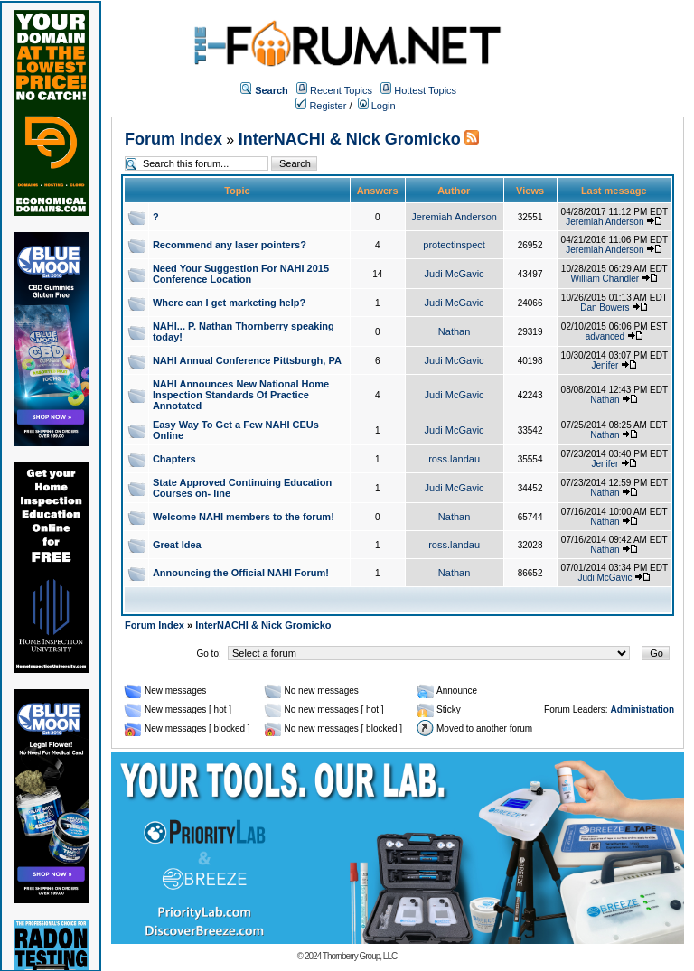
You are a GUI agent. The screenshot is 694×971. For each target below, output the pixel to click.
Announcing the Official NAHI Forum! (241, 572)
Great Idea (177, 544)
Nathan (454, 331)
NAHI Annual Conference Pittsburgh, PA (247, 360)
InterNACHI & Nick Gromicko (350, 139)
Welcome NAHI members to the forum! (243, 516)
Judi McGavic (454, 273)
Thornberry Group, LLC (360, 956)
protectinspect (453, 244)
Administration (642, 709)
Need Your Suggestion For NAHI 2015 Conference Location (241, 274)
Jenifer (604, 365)
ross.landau (454, 458)
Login (377, 105)
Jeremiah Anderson (454, 216)
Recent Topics (341, 90)
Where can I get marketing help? (229, 302)
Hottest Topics (425, 90)
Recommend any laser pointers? (229, 244)
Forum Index (173, 139)
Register (320, 105)
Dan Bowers (604, 308)
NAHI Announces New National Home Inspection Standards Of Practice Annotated (241, 394)
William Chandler (605, 279)
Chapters (174, 458)
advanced (605, 336)
